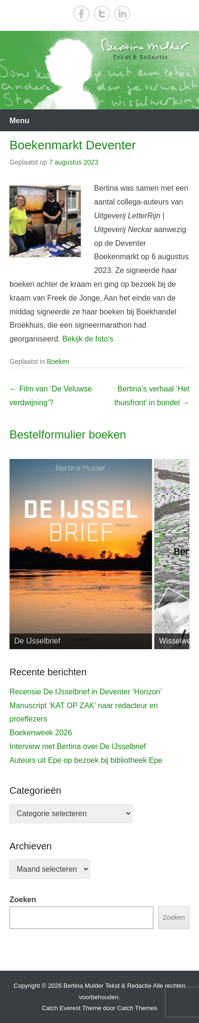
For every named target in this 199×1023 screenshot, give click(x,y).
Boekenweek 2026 (40, 733)
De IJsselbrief (37, 641)
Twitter (102, 13)
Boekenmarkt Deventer (72, 145)
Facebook (81, 13)
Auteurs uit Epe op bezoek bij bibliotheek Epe (85, 760)
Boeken (58, 361)
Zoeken (22, 900)
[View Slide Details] (80, 554)
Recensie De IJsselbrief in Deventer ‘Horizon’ (85, 692)
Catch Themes (137, 1008)
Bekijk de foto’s (87, 339)
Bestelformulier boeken (67, 434)
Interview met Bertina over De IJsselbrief (77, 746)
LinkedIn (122, 13)
